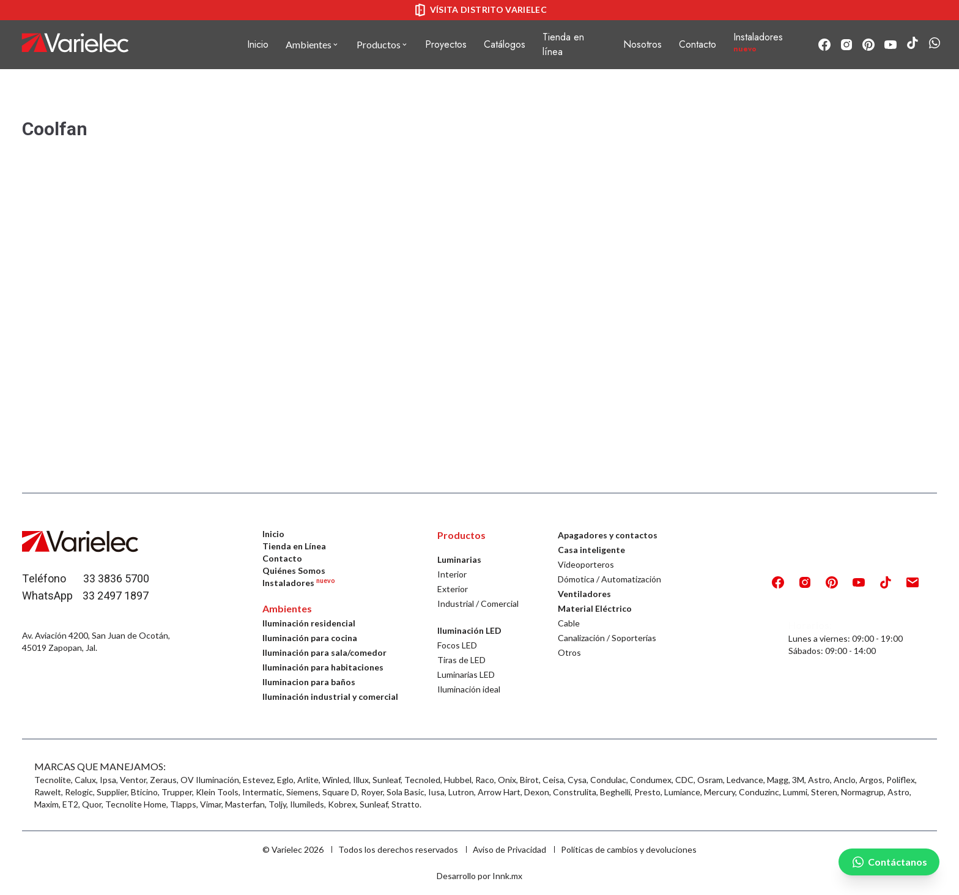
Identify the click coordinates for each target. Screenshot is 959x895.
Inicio (257, 44)
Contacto (282, 558)
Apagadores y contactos (607, 535)
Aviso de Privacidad (509, 849)
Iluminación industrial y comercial (330, 696)
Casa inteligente (591, 549)
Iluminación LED (469, 630)
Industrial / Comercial (478, 603)
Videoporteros (586, 564)
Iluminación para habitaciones (322, 667)
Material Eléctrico (595, 608)
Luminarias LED (466, 674)
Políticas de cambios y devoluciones (629, 849)
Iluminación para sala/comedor (324, 652)
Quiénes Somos (293, 570)
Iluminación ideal (468, 689)
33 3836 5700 (116, 579)
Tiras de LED (461, 660)
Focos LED (457, 645)
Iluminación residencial (308, 623)
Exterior (452, 589)
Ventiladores (584, 594)
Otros (569, 652)
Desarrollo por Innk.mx (479, 876)
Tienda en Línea (294, 546)
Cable (569, 623)
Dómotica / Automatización (609, 579)
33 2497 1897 (116, 596)
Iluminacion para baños (308, 682)
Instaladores (298, 582)
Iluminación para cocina (309, 638)
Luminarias (459, 559)
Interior (452, 574)
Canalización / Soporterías (607, 638)
